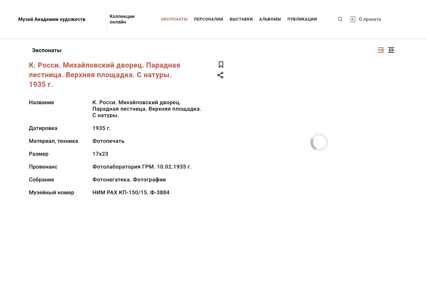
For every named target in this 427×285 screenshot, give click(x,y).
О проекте (370, 19)
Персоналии (208, 19)
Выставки (241, 19)
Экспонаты (174, 19)
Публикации (302, 19)
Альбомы (270, 19)
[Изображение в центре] (391, 50)
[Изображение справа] (381, 50)
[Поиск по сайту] (340, 19)
